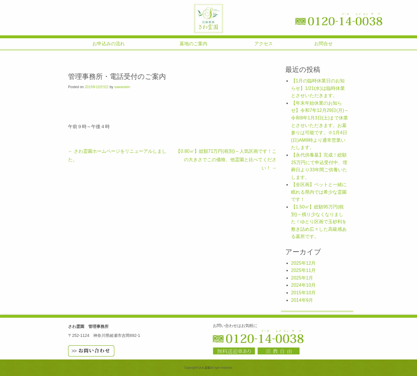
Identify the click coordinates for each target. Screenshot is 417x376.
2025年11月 (303, 270)
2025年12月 (303, 263)
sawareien (122, 87)
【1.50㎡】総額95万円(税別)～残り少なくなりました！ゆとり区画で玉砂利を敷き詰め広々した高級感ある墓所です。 (319, 221)
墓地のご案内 (193, 43)
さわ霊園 (208, 18)
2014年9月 (302, 300)
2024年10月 (303, 285)
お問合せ (323, 43)
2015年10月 (303, 292)
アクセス (263, 43)
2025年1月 (302, 277)
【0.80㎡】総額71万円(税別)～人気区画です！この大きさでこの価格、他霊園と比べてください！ (226, 159)
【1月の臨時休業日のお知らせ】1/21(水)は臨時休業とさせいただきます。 (318, 88)
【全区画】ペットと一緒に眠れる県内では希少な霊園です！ (319, 192)
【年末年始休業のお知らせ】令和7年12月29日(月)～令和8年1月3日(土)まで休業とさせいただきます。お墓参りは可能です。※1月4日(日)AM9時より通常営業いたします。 (320, 125)
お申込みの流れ (108, 43)
